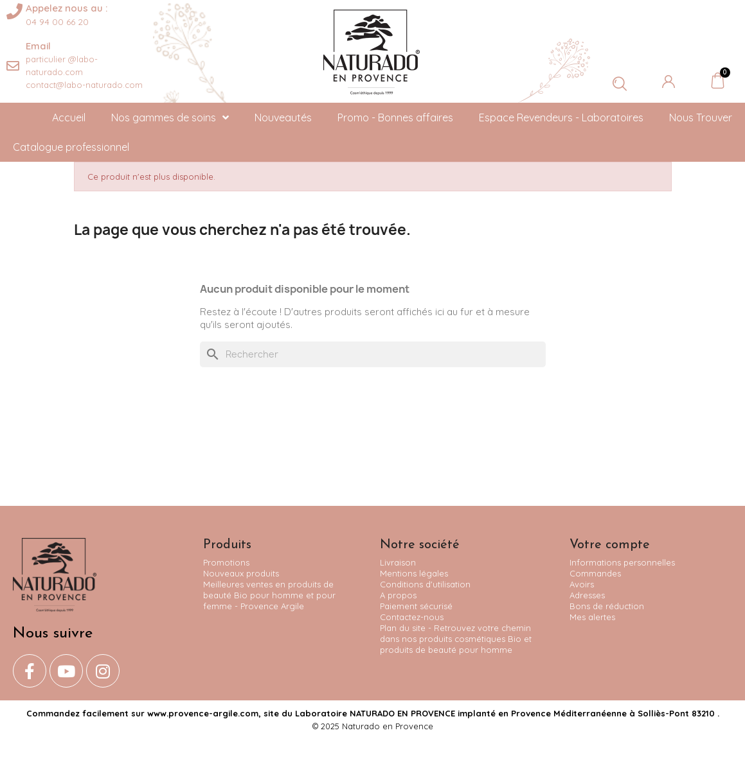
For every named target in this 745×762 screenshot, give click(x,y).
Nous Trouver (700, 117)
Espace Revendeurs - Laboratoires (561, 117)
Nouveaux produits (241, 573)
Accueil (68, 117)
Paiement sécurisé (416, 606)
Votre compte (610, 545)
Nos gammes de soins (170, 117)
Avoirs (582, 584)
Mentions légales (414, 573)
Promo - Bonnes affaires (395, 117)
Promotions (226, 562)
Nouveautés (283, 117)
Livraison (398, 562)
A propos (398, 595)
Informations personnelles (622, 562)
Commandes (595, 573)
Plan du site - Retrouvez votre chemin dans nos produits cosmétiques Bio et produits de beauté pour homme (456, 639)
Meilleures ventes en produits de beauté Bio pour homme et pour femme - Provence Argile (269, 595)
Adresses (587, 595)
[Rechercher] (373, 354)
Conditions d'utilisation (425, 584)
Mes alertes (592, 617)
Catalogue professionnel (71, 147)
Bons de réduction (607, 606)
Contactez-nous (412, 617)
